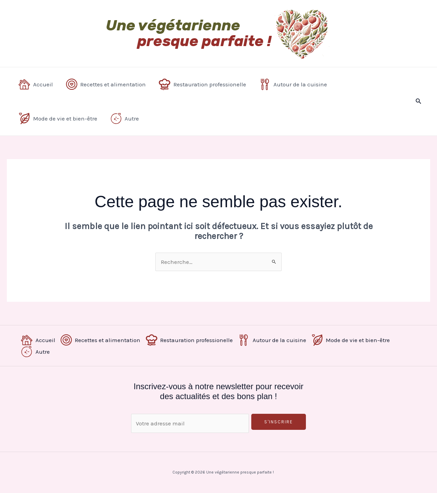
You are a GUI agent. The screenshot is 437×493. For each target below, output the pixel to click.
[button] (418, 101)
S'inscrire (278, 421)
